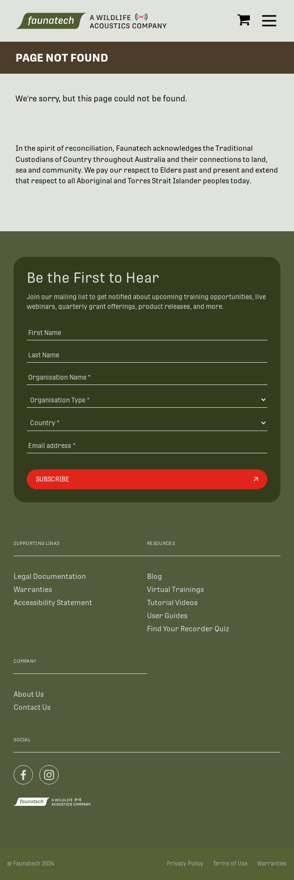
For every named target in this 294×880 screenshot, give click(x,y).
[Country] (147, 423)
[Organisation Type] (147, 399)
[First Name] (147, 332)
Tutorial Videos (172, 602)
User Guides (167, 615)
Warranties (33, 589)
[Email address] (147, 445)
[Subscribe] (147, 479)
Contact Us (32, 707)
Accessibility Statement (53, 602)
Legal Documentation (50, 576)
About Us (29, 694)
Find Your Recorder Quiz (188, 628)
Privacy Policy (185, 863)
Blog (154, 576)
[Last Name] (147, 355)
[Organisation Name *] (147, 377)
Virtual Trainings (175, 589)
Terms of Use (230, 863)
